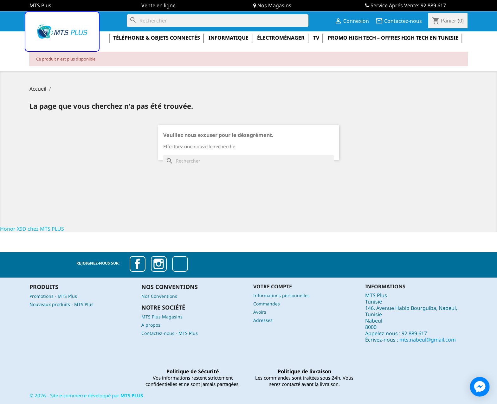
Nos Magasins (274, 5)
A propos (150, 325)
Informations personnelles (281, 295)
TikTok (180, 264)
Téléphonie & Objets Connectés (156, 37)
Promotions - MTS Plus (53, 296)
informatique (228, 37)
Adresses (263, 320)
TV (316, 37)
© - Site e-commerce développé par (86, 395)
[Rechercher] (217, 20)
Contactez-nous (398, 20)
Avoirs (259, 312)
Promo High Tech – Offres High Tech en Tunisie (393, 37)
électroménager (281, 37)
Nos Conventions (159, 296)
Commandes (266, 304)
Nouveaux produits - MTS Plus (61, 304)
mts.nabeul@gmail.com (427, 339)
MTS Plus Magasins (162, 317)
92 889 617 (433, 5)
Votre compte (272, 286)
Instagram (159, 264)
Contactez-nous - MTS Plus (169, 333)
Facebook (137, 264)
